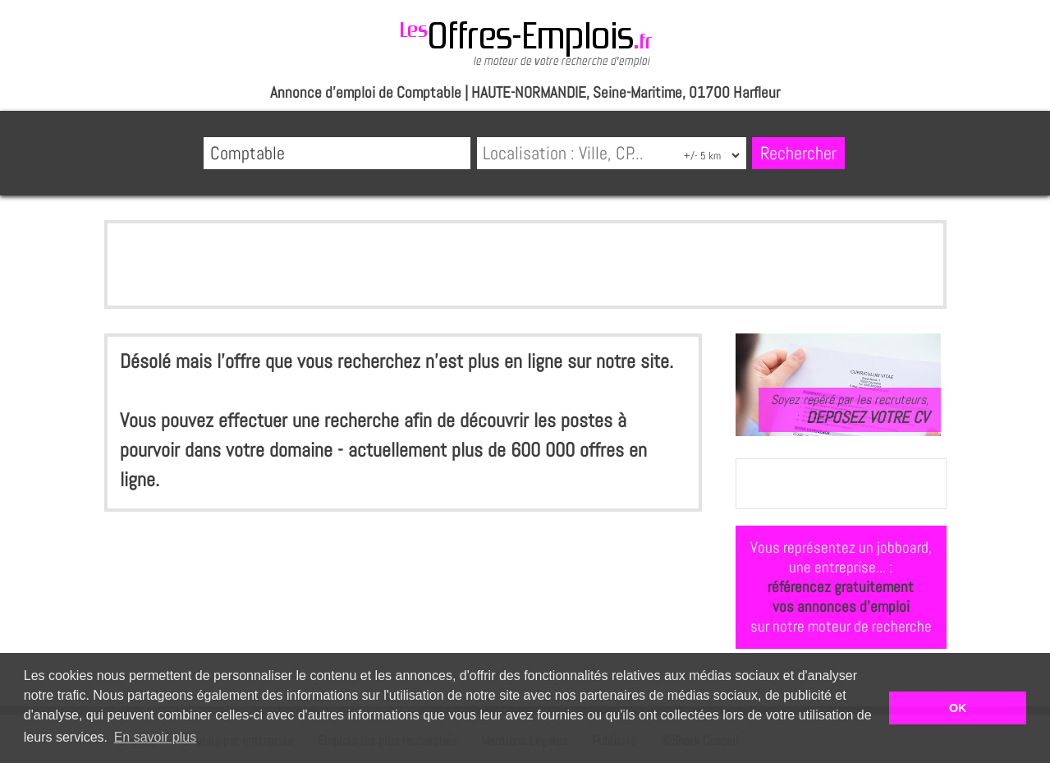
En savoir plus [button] (155, 737)
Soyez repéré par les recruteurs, (849, 409)
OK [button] (958, 708)
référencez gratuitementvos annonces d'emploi (841, 597)
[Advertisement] (525, 264)
